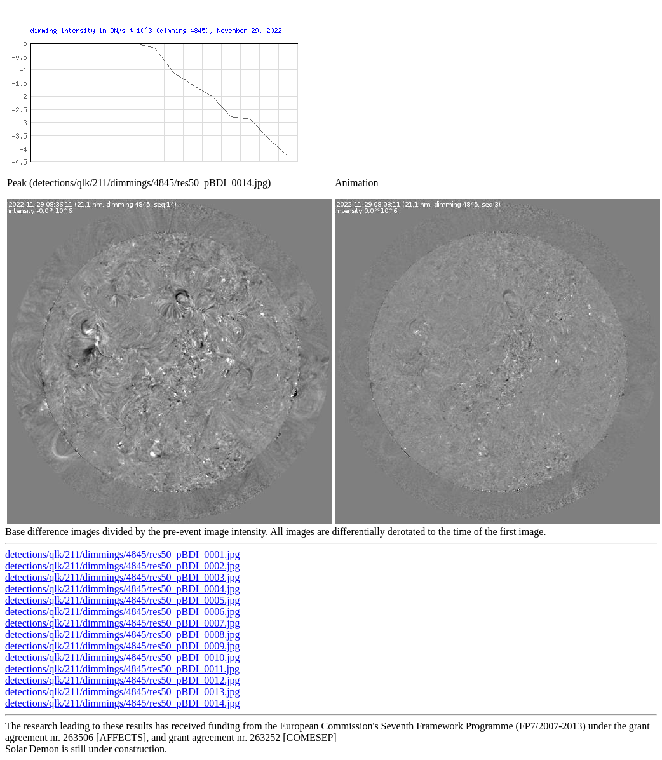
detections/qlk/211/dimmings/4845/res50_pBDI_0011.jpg (122, 668)
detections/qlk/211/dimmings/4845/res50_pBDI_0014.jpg (122, 703)
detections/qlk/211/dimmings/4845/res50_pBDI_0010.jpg (122, 657)
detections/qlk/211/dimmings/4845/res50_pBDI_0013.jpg (122, 691)
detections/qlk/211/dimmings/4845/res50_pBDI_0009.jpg (122, 646)
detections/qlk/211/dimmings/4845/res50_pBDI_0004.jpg (122, 588)
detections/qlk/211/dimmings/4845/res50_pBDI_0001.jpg (122, 554)
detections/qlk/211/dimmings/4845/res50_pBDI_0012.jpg (122, 680)
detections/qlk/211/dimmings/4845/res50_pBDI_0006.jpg (122, 611)
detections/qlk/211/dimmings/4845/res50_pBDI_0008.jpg (122, 634)
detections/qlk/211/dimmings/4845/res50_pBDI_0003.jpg (122, 577)
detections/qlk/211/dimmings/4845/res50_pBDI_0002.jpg (122, 565)
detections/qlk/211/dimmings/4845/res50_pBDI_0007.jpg (122, 623)
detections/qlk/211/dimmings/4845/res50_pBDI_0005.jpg (122, 600)
